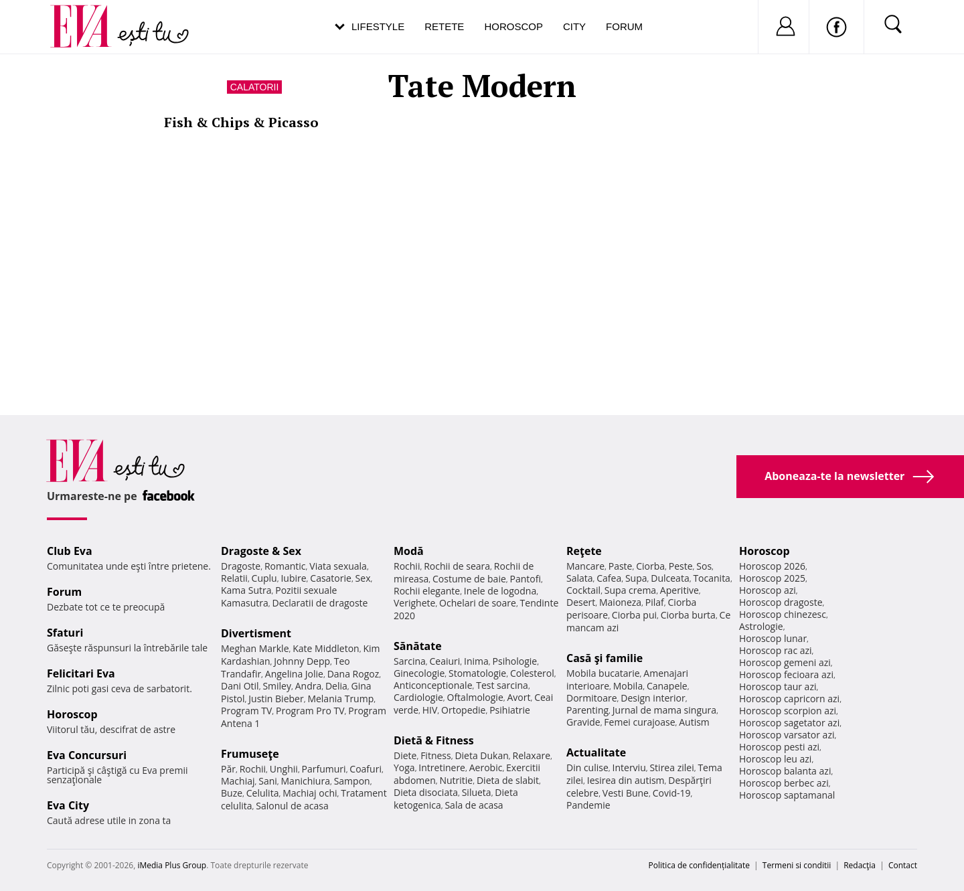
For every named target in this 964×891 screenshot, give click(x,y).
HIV (430, 710)
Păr (228, 768)
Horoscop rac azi (775, 650)
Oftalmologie (475, 697)
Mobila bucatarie (603, 673)
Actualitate (596, 752)
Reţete (584, 551)
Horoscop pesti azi (779, 746)
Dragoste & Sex (261, 551)
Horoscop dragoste (781, 602)
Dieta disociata (426, 792)
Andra (308, 685)
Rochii (253, 768)
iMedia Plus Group (171, 865)
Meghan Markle (255, 648)
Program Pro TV (310, 710)
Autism (694, 722)
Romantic (285, 566)
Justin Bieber (275, 698)
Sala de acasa (474, 805)
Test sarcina (502, 685)
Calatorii (254, 87)
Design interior (653, 698)
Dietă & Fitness (434, 740)
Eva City (68, 805)
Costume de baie (469, 578)
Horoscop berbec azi (784, 783)
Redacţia (859, 865)
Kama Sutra (246, 590)
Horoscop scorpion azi (787, 710)
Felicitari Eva (81, 673)
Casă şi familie (604, 658)
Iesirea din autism (626, 780)
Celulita (262, 793)
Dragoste (240, 566)
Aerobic (486, 767)
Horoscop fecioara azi (786, 674)
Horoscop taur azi (777, 686)
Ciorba (650, 566)
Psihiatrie (509, 710)
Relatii (234, 578)
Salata (579, 578)
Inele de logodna (500, 590)
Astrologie (761, 626)
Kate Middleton (326, 648)
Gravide (583, 722)
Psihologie (515, 661)
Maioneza (620, 602)
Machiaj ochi (310, 793)
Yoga (404, 767)
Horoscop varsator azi (786, 734)
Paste (621, 566)
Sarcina (410, 661)
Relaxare (532, 755)
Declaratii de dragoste (320, 602)
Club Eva (69, 551)
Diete (405, 755)
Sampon (352, 781)
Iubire (293, 578)
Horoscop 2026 (772, 566)
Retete (444, 26)
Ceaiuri (445, 661)
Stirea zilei (671, 767)
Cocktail (583, 590)
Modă (409, 551)
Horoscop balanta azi (785, 770)
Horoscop (513, 26)
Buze (231, 793)
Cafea (608, 578)
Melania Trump (340, 698)
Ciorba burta (688, 615)
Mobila (628, 685)
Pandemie (588, 805)
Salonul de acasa (292, 805)
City (574, 26)
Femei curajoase (639, 722)
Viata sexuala (338, 566)
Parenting (587, 710)
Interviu (629, 767)
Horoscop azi (767, 590)
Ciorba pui (634, 615)
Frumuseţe (250, 753)
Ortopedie (463, 710)
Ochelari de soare (477, 602)
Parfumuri (324, 768)
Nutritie (456, 780)
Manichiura (305, 781)
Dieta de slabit (508, 780)
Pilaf (654, 602)
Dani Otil (240, 685)
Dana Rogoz (353, 673)
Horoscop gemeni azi (785, 662)
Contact (902, 865)
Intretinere (441, 767)
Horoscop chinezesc (782, 614)
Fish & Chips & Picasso (241, 122)
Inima (476, 661)
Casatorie (330, 578)
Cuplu (264, 578)
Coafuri (365, 768)
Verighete (414, 602)
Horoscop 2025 (772, 578)
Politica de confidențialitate (699, 865)
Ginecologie (419, 673)
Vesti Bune (625, 793)
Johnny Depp (302, 661)
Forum (624, 26)
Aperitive (679, 590)
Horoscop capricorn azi (789, 698)
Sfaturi (65, 632)
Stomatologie (477, 673)
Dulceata (670, 578)
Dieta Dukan (481, 755)
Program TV (246, 710)
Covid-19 (672, 793)
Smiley (276, 685)
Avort (518, 697)
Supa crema (630, 590)
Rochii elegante (427, 590)
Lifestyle (377, 26)
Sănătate (418, 646)
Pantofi (525, 578)
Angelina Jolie (294, 673)
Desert (580, 602)
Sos (704, 566)
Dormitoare (591, 698)
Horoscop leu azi (775, 758)
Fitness (435, 755)
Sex (363, 578)
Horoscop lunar (773, 638)
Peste (681, 566)
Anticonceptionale (433, 685)
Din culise (587, 767)
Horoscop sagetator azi (789, 722)
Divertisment (256, 633)
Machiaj (238, 781)
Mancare (585, 566)
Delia (336, 685)
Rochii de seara (457, 566)
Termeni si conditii (796, 865)
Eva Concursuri (87, 755)
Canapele (667, 685)
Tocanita (711, 578)
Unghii (284, 768)
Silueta (476, 792)
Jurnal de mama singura (664, 710)
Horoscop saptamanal (787, 795)
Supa (636, 578)
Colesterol (532, 673)
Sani (267, 781)
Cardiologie (418, 697)
